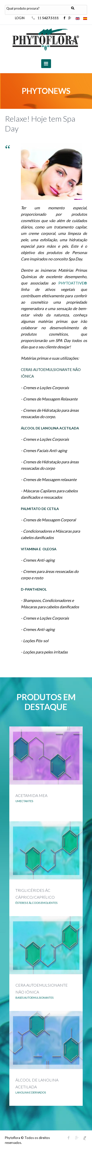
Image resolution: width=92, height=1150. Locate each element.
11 (48, 18)
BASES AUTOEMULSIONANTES (34, 997)
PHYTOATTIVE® (72, 283)
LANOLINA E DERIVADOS (30, 1092)
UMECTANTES (24, 801)
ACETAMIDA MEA (31, 795)
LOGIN (20, 18)
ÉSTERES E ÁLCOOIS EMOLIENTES (36, 902)
